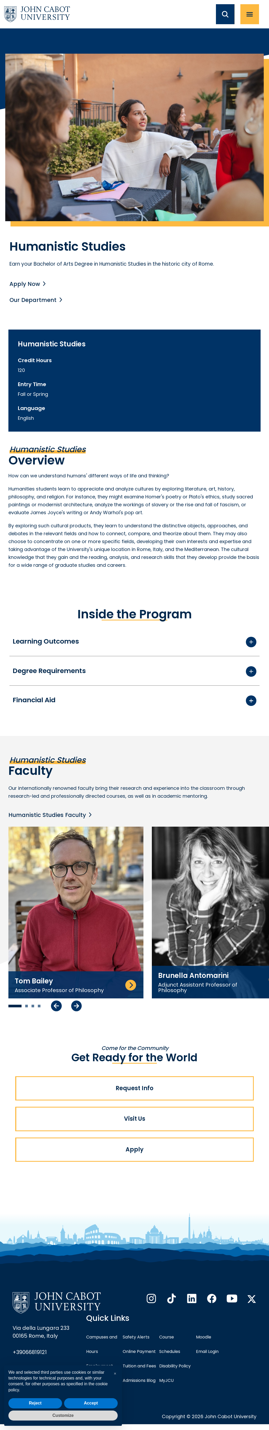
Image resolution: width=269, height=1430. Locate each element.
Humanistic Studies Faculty (48, 816)
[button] (115, 1374)
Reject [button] (35, 1403)
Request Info (134, 1090)
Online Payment (139, 1357)
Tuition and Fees (139, 1372)
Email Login (207, 1357)
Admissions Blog (139, 1386)
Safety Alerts (136, 1343)
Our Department (33, 300)
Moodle (203, 1343)
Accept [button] (91, 1403)
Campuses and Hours (101, 1350)
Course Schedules (169, 1350)
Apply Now (24, 284)
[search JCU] (228, 14)
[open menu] (252, 14)
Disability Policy (175, 1372)
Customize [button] (63, 1415)
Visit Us (134, 1122)
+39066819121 (30, 1358)
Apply (134, 1154)
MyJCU (166, 1386)
